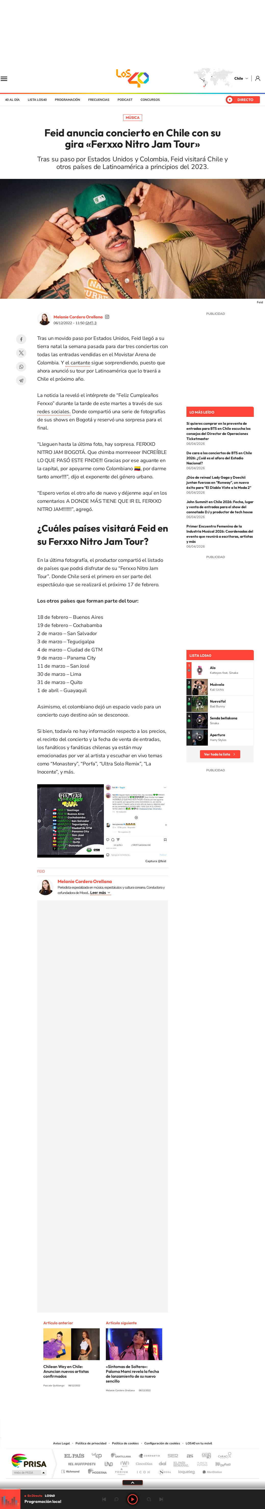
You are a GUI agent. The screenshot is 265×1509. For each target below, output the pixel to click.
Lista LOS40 (37, 100)
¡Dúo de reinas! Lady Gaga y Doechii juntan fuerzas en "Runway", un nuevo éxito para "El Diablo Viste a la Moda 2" (218, 482)
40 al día (12, 100)
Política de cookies (125, 1443)
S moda (164, 1470)
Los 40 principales (98, 1456)
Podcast (125, 100)
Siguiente (161, 1499)
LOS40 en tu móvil (199, 1443)
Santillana (122, 1456)
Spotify (153, 1409)
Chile (238, 78)
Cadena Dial (162, 1462)
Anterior (104, 1499)
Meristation (211, 1470)
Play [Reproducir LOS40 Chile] (132, 1499)
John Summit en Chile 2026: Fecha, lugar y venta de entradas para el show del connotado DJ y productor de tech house (220, 507)
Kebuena (218, 1462)
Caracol (223, 1456)
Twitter (21, 353)
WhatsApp (21, 367)
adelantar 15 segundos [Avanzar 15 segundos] (149, 1499)
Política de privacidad (90, 1443)
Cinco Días (143, 1462)
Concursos (150, 100)
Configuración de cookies (162, 1443)
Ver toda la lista (217, 754)
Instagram (112, 1409)
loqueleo (186, 1470)
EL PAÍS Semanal (181, 1462)
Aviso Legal (61, 1443)
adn (204, 1456)
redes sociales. (54, 411)
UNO (109, 1462)
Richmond (71, 1470)
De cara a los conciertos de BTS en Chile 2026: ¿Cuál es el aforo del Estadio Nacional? (219, 458)
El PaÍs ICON (143, 1470)
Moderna (96, 1470)
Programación (67, 100)
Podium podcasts (121, 1470)
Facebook (21, 339)
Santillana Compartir (149, 1456)
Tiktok (102, 1409)
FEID (41, 871)
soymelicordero (107, 317)
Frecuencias (98, 100)
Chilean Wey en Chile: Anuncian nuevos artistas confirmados (66, 1371)
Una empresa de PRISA (28, 1460)
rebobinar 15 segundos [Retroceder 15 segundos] (116, 1499)
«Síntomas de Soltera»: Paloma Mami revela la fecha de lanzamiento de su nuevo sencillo (132, 1374)
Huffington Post (81, 1462)
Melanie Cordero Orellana (78, 316)
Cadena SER (171, 1456)
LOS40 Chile (132, 78)
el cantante (77, 362)
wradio (123, 1462)
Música (133, 117)
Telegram (21, 380)
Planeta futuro (200, 1462)
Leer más (98, 893)
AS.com (188, 1456)
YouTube (122, 1409)
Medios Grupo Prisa (28, 1473)
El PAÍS (74, 1456)
